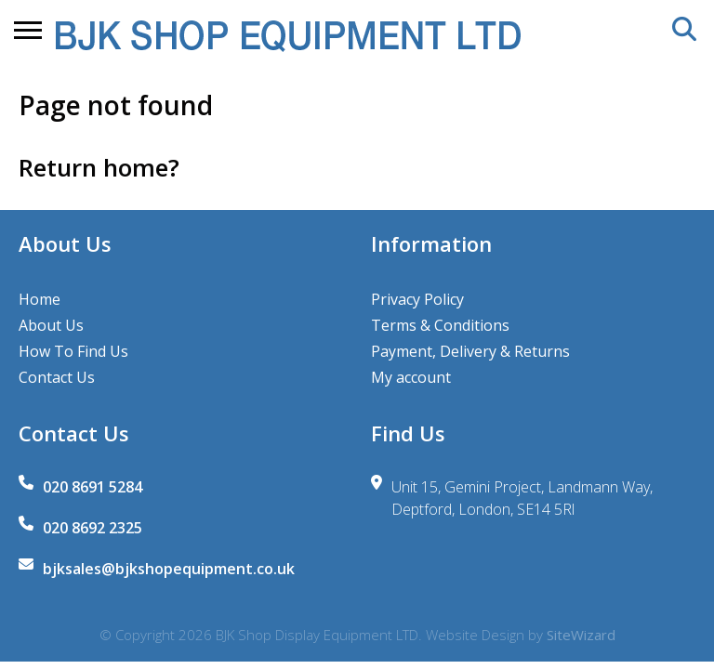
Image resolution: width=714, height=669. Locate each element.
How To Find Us (73, 351)
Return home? (99, 167)
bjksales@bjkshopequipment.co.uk (169, 568)
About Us (51, 325)
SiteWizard (581, 634)
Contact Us (57, 377)
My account (411, 377)
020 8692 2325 (92, 528)
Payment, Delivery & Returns (470, 351)
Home (39, 299)
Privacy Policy (417, 299)
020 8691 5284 (92, 487)
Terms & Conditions (440, 325)
